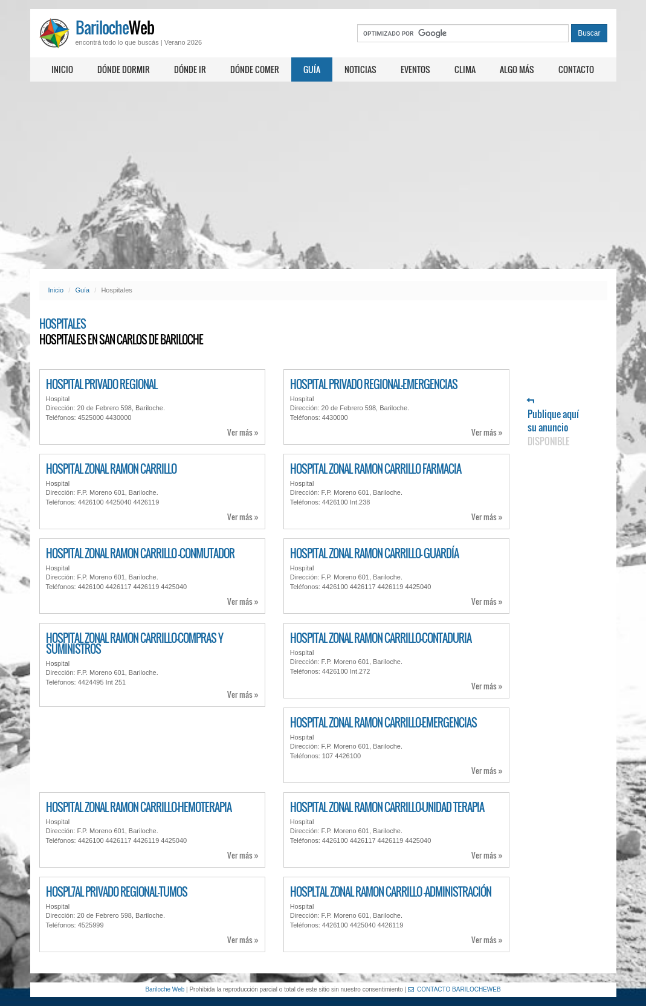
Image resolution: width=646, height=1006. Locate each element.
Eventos (415, 69)
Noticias (360, 69)
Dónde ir (190, 69)
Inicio (62, 69)
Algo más (517, 69)
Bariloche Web (164, 989)
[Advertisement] (323, 175)
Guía (311, 69)
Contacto (576, 69)
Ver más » (243, 432)
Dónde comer (254, 69)
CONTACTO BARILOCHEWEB (454, 989)
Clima (465, 69)
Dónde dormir (123, 69)
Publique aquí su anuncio (553, 423)
